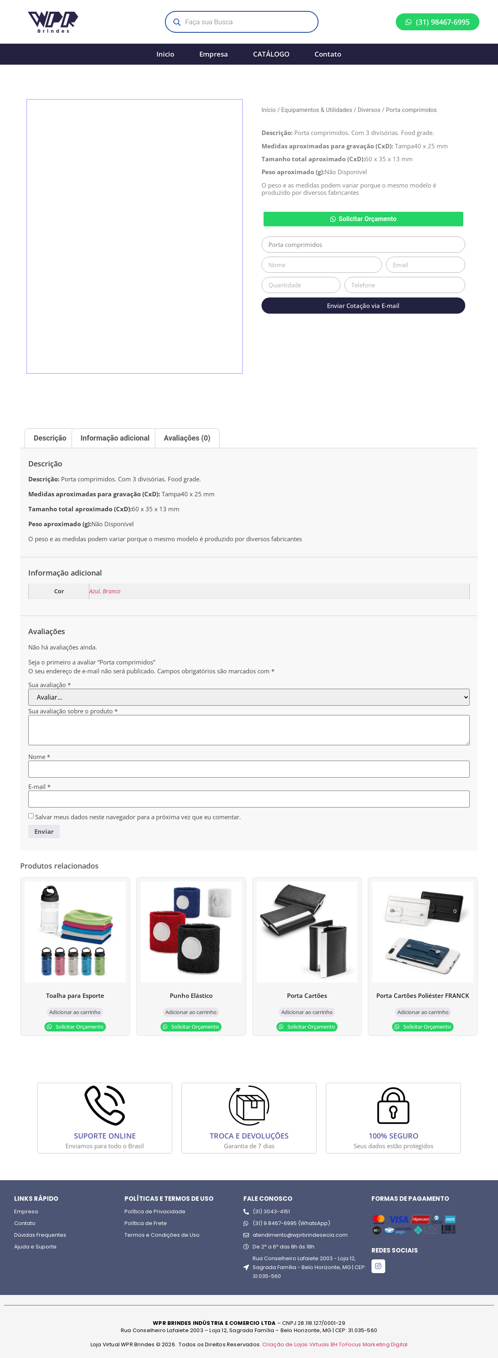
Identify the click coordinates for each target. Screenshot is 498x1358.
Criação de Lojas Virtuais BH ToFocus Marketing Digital (335, 1344)
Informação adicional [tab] (115, 438)
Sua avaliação (49, 685)
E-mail (39, 787)
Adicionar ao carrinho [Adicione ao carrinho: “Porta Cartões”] (307, 1012)
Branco (111, 591)
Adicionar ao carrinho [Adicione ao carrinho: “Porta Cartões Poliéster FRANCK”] (423, 1012)
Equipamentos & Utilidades (316, 110)
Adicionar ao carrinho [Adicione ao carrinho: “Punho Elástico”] (191, 1012)
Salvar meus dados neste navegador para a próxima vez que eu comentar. (138, 817)
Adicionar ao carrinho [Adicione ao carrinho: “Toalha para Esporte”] (75, 1012)
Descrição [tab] (50, 438)
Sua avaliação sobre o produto (73, 711)
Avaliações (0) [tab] (187, 438)
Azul (94, 591)
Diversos (369, 110)
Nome (39, 757)
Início (269, 110)
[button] (363, 219)
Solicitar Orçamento (368, 219)
